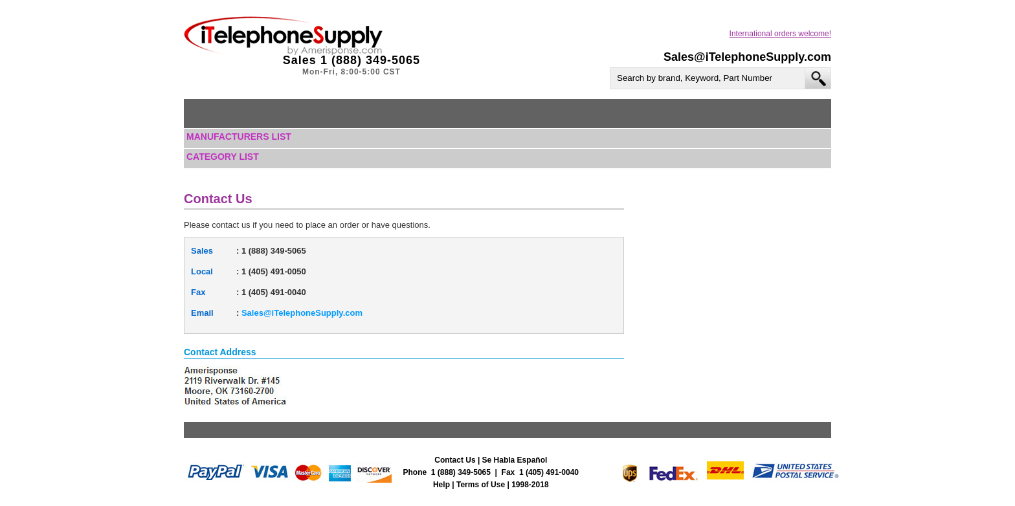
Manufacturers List (238, 136)
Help (441, 484)
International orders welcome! (780, 33)
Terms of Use (480, 484)
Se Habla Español (515, 460)
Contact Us (454, 460)
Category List (222, 156)
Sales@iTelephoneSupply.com (747, 56)
